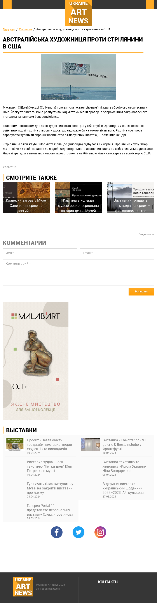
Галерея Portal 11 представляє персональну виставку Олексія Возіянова (50, 510)
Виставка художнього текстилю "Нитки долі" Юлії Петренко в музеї (49, 466)
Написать (141, 291)
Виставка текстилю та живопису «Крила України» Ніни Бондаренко (125, 466)
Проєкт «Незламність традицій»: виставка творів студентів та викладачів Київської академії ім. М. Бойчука (49, 444)
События (25, 29)
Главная (9, 29)
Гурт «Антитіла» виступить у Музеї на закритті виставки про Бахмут (50, 488)
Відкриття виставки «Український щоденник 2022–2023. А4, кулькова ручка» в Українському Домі (126, 488)
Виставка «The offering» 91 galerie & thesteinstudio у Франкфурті (124, 444)
